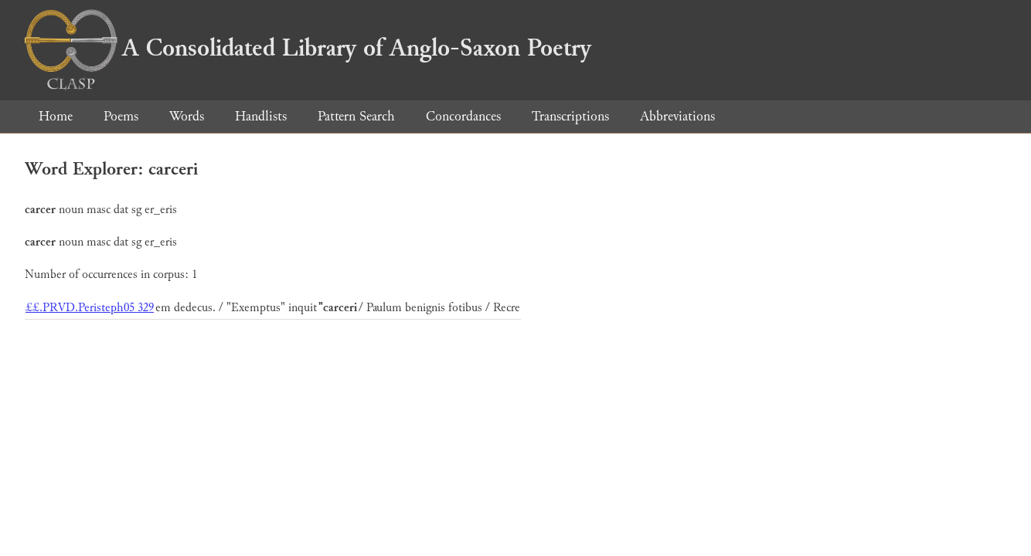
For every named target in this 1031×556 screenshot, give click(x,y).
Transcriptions (570, 116)
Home (56, 116)
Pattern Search (356, 116)
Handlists (261, 116)
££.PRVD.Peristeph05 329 (90, 308)
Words (186, 116)
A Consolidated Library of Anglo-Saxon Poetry (308, 48)
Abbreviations (677, 116)
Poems (121, 116)
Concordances (463, 116)
